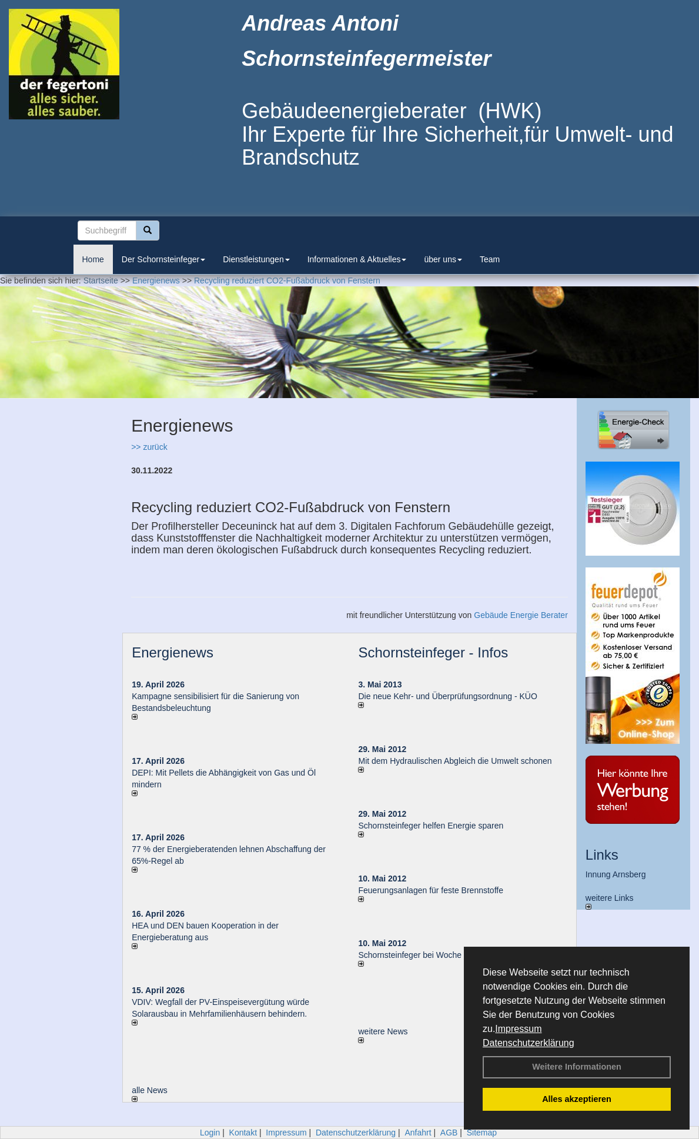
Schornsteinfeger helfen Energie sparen (430, 825)
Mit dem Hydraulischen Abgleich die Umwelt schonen (454, 761)
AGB (449, 1132)
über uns (442, 259)
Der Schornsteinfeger (163, 259)
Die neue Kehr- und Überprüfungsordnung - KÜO (447, 696)
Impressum (518, 1029)
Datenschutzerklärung (528, 1043)
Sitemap (482, 1132)
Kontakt (243, 1132)
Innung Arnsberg (616, 874)
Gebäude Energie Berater (521, 615)
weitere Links (610, 901)
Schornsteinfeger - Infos (433, 652)
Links (602, 855)
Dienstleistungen (256, 259)
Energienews (172, 652)
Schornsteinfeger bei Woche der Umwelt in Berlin (447, 955)
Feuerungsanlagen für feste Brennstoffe (430, 890)
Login (210, 1132)
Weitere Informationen (576, 1066)
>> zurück (149, 447)
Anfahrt (417, 1132)
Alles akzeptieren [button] (576, 1099)
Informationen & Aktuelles (357, 259)
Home (93, 259)
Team (490, 259)
